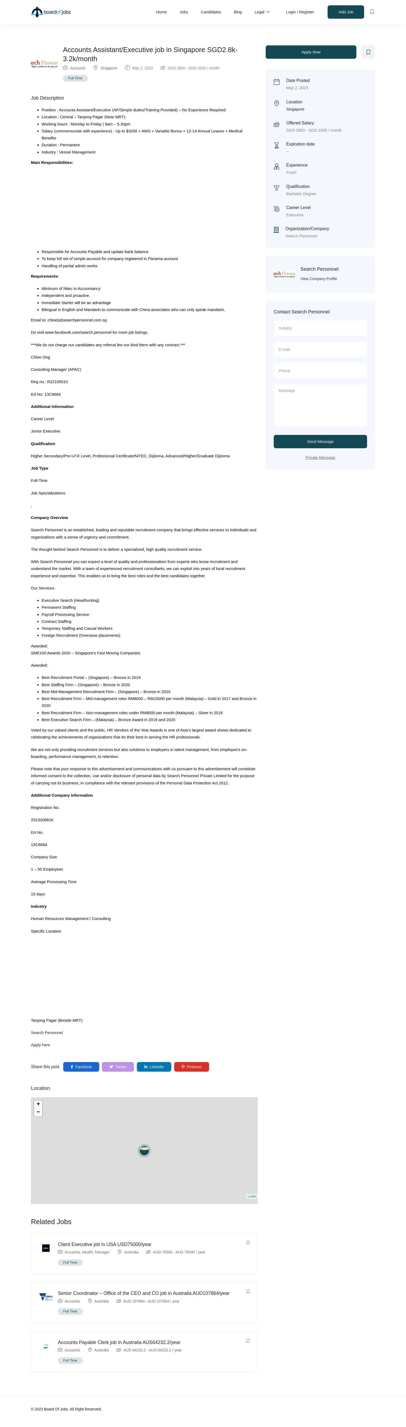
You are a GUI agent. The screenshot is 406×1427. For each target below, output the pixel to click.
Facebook (81, 1067)
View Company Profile (318, 279)
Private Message (320, 457)
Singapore (108, 68)
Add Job (346, 12)
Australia (131, 1252)
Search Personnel (47, 1032)
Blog (238, 12)
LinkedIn (154, 1067)
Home (161, 12)
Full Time (75, 78)
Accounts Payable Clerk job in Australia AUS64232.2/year (119, 1342)
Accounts (78, 68)
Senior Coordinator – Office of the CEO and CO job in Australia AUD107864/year (143, 1293)
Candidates (211, 12)
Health (87, 1252)
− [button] (38, 1112)
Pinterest (192, 1067)
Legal (262, 12)
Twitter (117, 1067)
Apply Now (311, 52)
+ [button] (38, 1104)
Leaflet (252, 1196)
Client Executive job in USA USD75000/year (105, 1244)
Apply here (40, 1045)
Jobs (184, 12)
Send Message (320, 441)
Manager (102, 1252)
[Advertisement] (144, 208)
